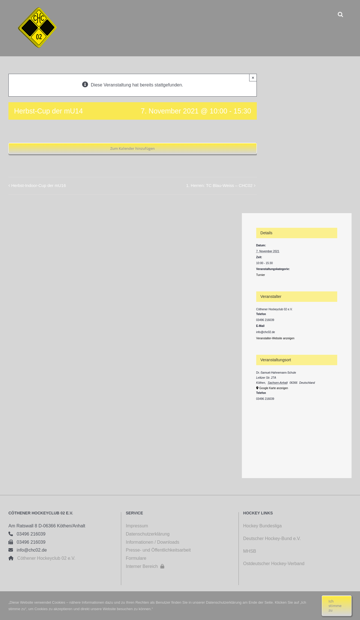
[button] (340, 14)
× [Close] (253, 77)
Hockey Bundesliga (262, 525)
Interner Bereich (145, 566)
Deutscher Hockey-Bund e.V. (272, 538)
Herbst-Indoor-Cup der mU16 (38, 185)
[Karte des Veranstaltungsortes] (296, 432)
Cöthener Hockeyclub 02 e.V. (44, 558)
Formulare (136, 558)
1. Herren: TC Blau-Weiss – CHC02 (219, 185)
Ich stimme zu (334, 606)
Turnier (260, 274)
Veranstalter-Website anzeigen (275, 338)
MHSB (249, 551)
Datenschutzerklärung (148, 534)
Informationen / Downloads (152, 542)
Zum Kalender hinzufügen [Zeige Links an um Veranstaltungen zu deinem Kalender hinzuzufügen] (132, 148)
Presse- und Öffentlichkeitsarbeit (158, 550)
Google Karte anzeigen (273, 388)
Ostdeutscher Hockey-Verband (274, 563)
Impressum (137, 525)
